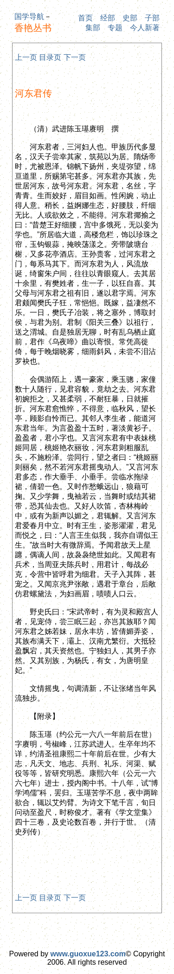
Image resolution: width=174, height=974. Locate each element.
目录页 (50, 57)
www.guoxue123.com (88, 954)
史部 (129, 18)
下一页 (75, 57)
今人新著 (145, 28)
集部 (92, 28)
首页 (85, 18)
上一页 (26, 57)
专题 (115, 28)
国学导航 (29, 16)
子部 (152, 18)
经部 (107, 18)
